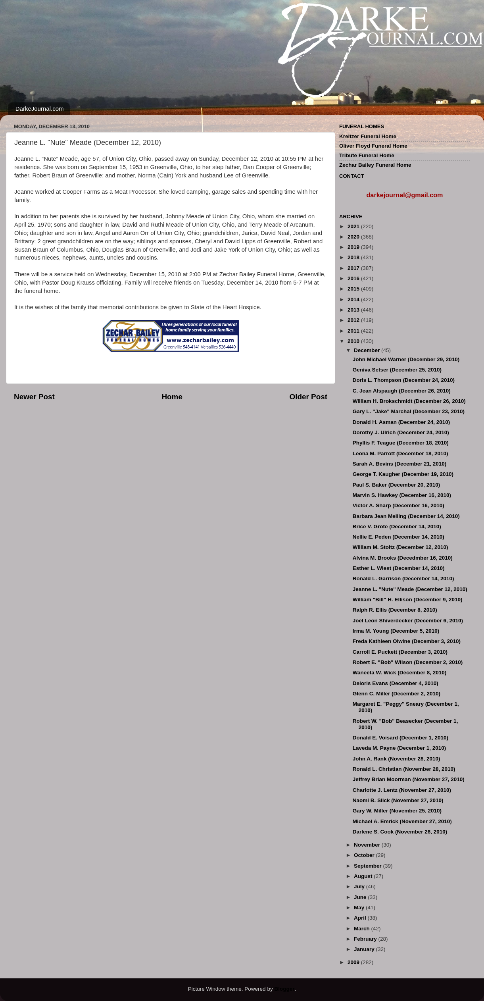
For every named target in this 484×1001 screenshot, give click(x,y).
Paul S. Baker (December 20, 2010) (396, 485)
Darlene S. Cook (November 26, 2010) (400, 832)
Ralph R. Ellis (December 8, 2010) (395, 610)
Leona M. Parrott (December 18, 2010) (400, 453)
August (364, 876)
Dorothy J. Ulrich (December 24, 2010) (401, 432)
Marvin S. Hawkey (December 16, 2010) (402, 495)
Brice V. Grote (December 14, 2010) (397, 526)
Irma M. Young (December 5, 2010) (396, 631)
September (368, 866)
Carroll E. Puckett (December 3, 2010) (400, 652)
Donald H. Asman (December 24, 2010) (401, 422)
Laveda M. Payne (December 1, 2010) (399, 748)
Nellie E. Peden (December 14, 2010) (398, 537)
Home (171, 397)
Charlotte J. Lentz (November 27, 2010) (402, 790)
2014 (354, 299)
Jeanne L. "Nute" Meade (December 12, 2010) (410, 589)
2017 (354, 268)
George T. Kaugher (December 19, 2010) (403, 474)
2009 (354, 962)
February (366, 939)
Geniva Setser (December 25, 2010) (397, 370)
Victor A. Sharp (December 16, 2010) (398, 505)
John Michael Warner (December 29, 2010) (406, 359)
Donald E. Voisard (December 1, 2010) (400, 738)
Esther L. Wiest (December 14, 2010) (399, 568)
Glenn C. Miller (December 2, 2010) (396, 694)
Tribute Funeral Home (366, 155)
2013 (354, 310)
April (361, 918)
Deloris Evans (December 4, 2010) (395, 683)
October (365, 855)
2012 (354, 320)
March (362, 929)
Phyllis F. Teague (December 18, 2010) (401, 443)
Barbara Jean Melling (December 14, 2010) (406, 516)
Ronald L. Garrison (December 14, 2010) (403, 578)
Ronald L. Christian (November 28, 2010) (404, 769)
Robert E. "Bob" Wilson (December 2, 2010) (408, 662)
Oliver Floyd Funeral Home (373, 146)
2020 (354, 237)
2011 (354, 331)
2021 (354, 226)
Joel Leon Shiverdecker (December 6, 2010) (408, 621)
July (360, 886)
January (365, 949)
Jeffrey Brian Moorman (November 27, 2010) (409, 779)
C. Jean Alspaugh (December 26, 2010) (402, 391)
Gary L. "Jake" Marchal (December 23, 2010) (409, 411)
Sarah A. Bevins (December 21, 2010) (400, 464)
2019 (354, 247)
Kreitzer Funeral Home (367, 136)
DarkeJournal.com (39, 108)
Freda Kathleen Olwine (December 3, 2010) (407, 641)
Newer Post (34, 397)
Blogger (284, 989)
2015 (354, 289)
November (368, 845)
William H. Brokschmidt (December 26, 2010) (409, 401)
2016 (354, 278)
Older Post (308, 397)
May (360, 908)
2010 (354, 341)
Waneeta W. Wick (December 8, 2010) (399, 673)
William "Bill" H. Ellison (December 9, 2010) (408, 600)
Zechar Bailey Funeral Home (375, 165)
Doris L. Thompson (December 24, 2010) (404, 380)
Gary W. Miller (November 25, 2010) (397, 811)
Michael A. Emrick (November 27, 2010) (402, 821)
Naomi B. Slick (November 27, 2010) (398, 800)
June (361, 897)
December (367, 350)
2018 (354, 257)
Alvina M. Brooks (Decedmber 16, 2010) (403, 558)
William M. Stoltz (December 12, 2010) (400, 547)
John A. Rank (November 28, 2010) (396, 759)
